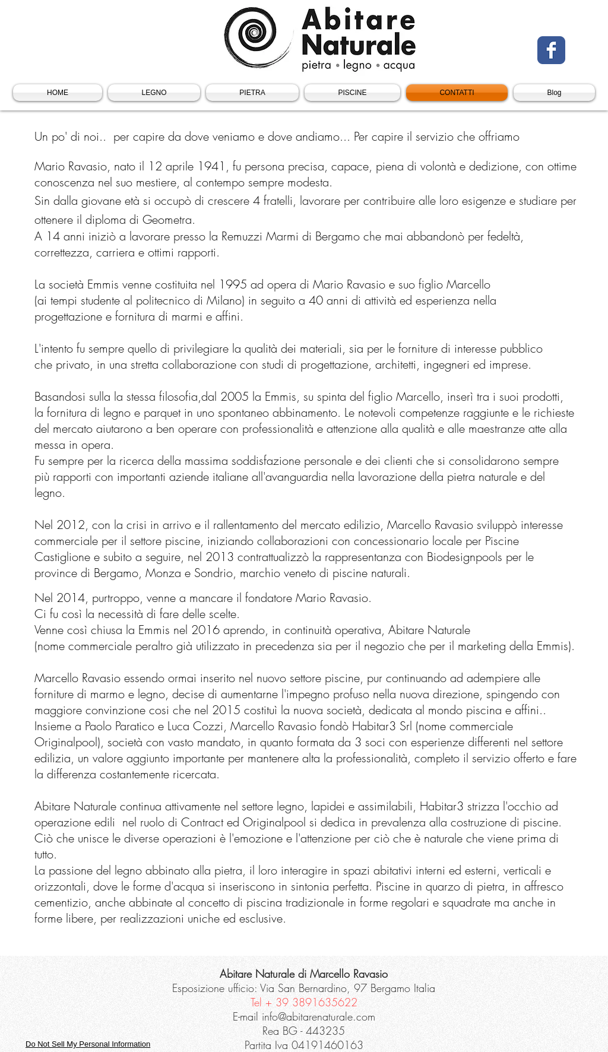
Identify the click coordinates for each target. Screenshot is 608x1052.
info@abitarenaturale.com (318, 1016)
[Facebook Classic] (551, 50)
